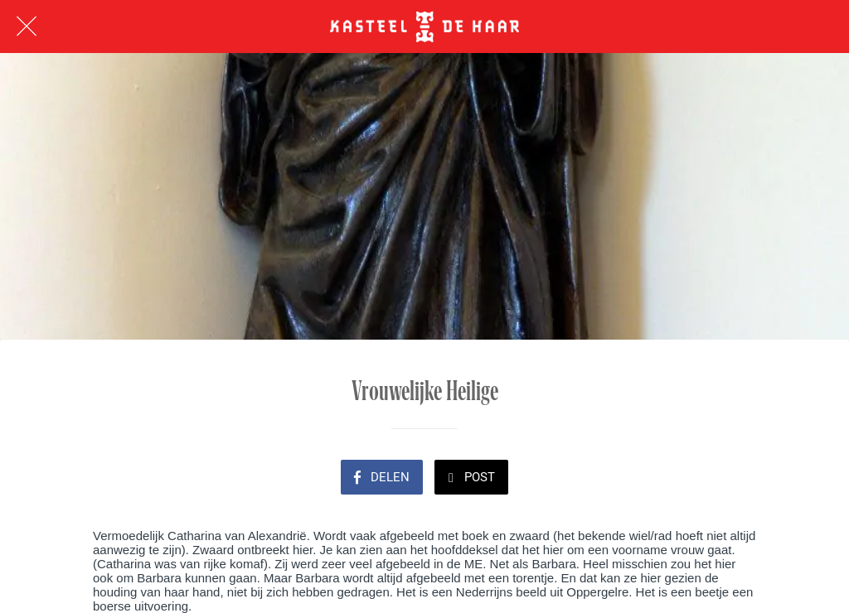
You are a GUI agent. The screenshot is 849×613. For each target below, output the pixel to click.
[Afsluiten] (26, 26)
